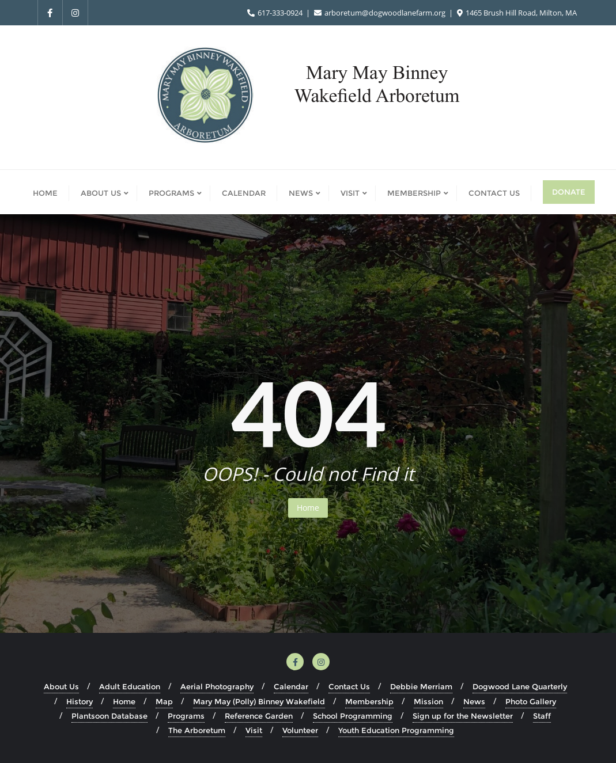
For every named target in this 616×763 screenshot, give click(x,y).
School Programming (352, 715)
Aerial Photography (217, 686)
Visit (253, 730)
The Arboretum (196, 730)
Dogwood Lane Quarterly (520, 686)
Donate (568, 191)
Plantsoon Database (109, 715)
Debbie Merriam (421, 686)
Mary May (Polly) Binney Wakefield (259, 701)
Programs (186, 715)
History (79, 701)
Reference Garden (259, 715)
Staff (542, 715)
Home (308, 507)
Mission (428, 701)
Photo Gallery (530, 701)
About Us (61, 686)
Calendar (291, 686)
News (474, 701)
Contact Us (349, 686)
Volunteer (300, 730)
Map (164, 701)
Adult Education (129, 686)
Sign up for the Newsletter (463, 715)
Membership (369, 701)
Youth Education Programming (396, 730)
